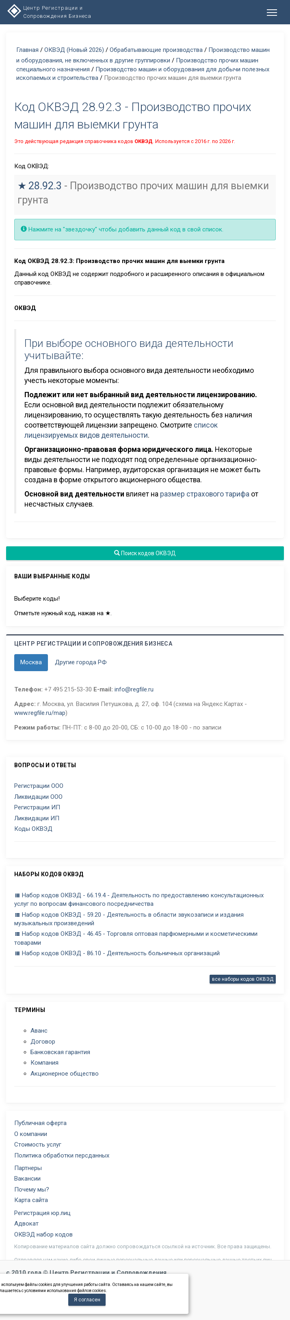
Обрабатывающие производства (156, 49)
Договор (42, 1041)
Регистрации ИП (37, 807)
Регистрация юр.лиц (42, 1213)
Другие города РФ (81, 662)
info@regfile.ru (134, 689)
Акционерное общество (64, 1073)
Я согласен (87, 1300)
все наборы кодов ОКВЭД (242, 979)
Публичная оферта (40, 1123)
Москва (31, 662)
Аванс (39, 1030)
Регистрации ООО (38, 785)
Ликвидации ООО (38, 796)
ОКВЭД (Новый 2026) (74, 49)
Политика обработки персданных (61, 1155)
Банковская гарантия (60, 1052)
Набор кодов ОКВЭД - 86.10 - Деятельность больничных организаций (117, 953)
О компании (30, 1134)
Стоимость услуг (37, 1144)
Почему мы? (31, 1189)
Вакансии (27, 1178)
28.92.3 (45, 186)
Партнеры (28, 1168)
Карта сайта (31, 1200)
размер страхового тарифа (204, 494)
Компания (44, 1062)
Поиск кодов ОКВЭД (145, 553)
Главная (27, 49)
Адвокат (26, 1223)
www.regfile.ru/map (39, 713)
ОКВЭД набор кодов (43, 1234)
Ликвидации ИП (36, 818)
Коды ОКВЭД (33, 828)
